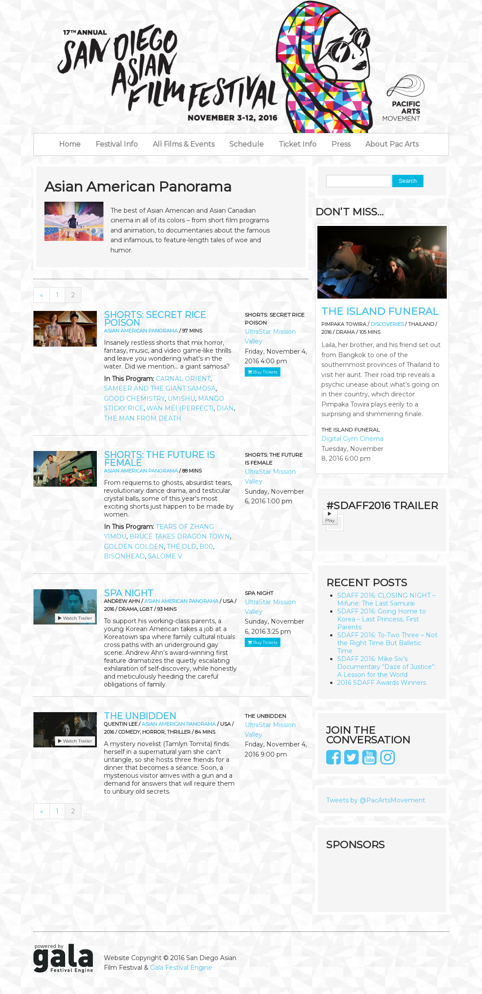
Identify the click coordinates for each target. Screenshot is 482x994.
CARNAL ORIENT (183, 379)
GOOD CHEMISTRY (134, 399)
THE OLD (181, 547)
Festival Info (117, 144)
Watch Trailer (75, 618)
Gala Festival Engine (181, 968)
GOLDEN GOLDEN (134, 547)
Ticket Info (297, 144)
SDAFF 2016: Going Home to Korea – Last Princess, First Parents (381, 619)
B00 (206, 547)
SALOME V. (165, 556)
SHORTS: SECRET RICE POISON (155, 319)
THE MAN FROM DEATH (142, 418)
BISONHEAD (124, 556)
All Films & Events (183, 144)
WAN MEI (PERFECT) (180, 408)
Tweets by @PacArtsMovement (375, 800)
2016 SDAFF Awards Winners (381, 683)
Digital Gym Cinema (352, 439)
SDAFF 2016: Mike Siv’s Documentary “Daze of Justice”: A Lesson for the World (386, 667)
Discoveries (387, 324)
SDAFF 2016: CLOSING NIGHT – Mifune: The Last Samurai (386, 599)
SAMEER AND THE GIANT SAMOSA (160, 388)
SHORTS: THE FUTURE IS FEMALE (159, 459)
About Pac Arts (392, 144)
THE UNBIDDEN (140, 716)
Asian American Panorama (141, 331)
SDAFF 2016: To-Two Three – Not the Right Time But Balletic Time (387, 643)
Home (70, 144)
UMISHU (181, 399)
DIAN (225, 408)
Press (340, 144)
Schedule (246, 144)
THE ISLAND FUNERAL (379, 311)
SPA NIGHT (128, 593)
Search (408, 180)
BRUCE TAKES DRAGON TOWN (179, 536)
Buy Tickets (262, 372)
